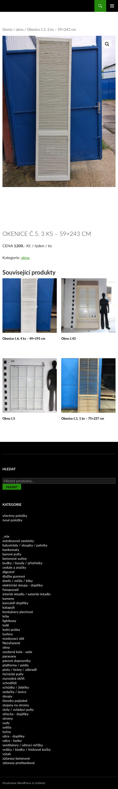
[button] (107, 44)
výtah (6, 754)
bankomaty (10, 549)
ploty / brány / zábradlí (19, 669)
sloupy (7, 696)
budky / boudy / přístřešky (22, 563)
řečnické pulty (13, 674)
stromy (7, 718)
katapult (8, 607)
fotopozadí (10, 589)
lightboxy (9, 621)
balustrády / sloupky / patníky (24, 545)
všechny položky (14, 515)
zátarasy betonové (16, 758)
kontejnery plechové (17, 612)
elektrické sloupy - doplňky (22, 585)
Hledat (11, 487)
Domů (7, 29)
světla (6, 727)
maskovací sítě (13, 638)
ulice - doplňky (13, 736)
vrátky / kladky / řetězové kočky (26, 749)
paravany (9, 656)
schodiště (9, 683)
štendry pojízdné (14, 700)
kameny (8, 598)
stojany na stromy (15, 705)
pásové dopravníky (16, 660)
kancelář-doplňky (15, 603)
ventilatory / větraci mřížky (22, 745)
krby (5, 616)
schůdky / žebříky (15, 687)
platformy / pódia (15, 665)
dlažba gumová (13, 576)
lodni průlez (11, 629)
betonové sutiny (14, 558)
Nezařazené (11, 643)
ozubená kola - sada (17, 652)
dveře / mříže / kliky (17, 581)
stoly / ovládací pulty (18, 709)
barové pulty (11, 554)
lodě (5, 625)
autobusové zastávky (18, 541)
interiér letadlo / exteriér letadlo (26, 594)
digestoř (8, 572)
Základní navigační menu (112, 6)
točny (6, 732)
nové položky (12, 520)
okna (19, 29)
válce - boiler (12, 740)
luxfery (7, 634)
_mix (5, 536)
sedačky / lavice (14, 692)
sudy (6, 723)
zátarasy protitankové (18, 763)
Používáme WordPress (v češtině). (23, 783)
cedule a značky (14, 567)
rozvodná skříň (13, 678)
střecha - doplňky (15, 714)
